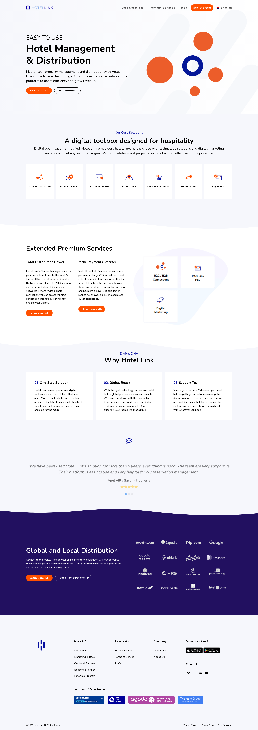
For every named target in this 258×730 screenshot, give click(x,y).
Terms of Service (124, 657)
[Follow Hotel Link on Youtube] (206, 672)
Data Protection (225, 725)
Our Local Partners (85, 663)
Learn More (36, 313)
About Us (159, 657)
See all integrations (74, 578)
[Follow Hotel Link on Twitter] (188, 672)
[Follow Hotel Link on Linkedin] (200, 672)
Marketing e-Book (84, 657)
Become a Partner (84, 670)
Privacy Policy (208, 725)
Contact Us (160, 650)
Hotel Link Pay (123, 650)
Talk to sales (39, 90)
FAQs (118, 663)
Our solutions (67, 90)
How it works (90, 309)
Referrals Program (84, 676)
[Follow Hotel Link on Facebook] (194, 672)
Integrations (81, 650)
